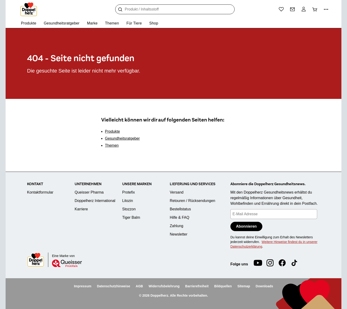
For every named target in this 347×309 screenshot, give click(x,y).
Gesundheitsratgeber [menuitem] (62, 23)
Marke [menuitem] (92, 23)
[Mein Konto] (303, 9)
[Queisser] (67, 263)
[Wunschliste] (281, 9)
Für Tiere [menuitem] (134, 23)
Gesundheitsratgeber (122, 138)
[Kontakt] (292, 9)
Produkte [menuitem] (28, 23)
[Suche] (120, 9)
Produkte (112, 131)
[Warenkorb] (315, 9)
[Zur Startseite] (28, 9)
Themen (112, 145)
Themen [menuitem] (112, 23)
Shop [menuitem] (153, 23)
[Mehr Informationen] (326, 9)
